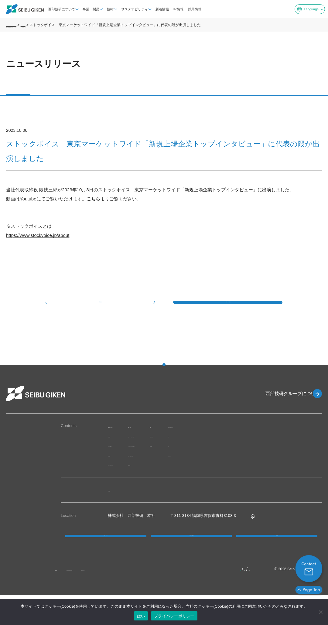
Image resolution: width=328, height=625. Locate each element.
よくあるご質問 (191, 559)
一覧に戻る (100, 310)
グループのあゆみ (123, 481)
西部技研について (57, 9)
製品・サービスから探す (181, 452)
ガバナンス (263, 471)
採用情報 (190, 9)
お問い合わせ (105, 559)
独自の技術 (228, 452)
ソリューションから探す (181, 462)
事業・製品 (86, 9)
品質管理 (167, 481)
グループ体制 (120, 462)
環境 (257, 452)
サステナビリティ (130, 9)
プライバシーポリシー (174, 616)
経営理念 (116, 452)
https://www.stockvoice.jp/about (37, 235)
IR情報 (174, 9)
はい (141, 616)
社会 (257, 462)
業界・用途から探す (177, 471)
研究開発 (226, 462)
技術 (106, 9)
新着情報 (158, 9)
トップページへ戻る (228, 310)
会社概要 (116, 471)
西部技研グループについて (282, 410)
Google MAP (262, 532)
